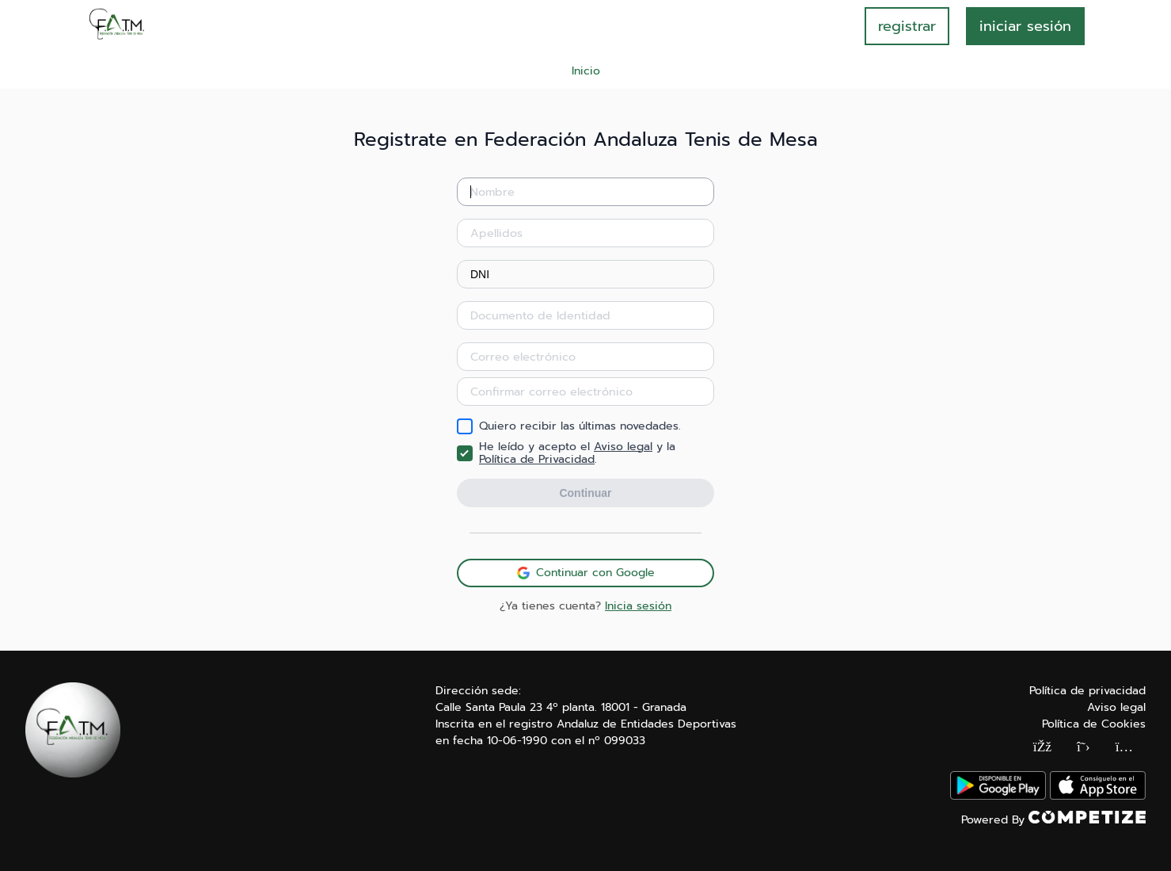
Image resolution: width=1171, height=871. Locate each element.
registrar (907, 26)
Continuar (585, 493)
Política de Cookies (1094, 724)
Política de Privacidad (537, 459)
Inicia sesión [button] (638, 606)
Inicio (586, 71)
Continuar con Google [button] (586, 572)
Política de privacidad (1087, 690)
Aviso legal (623, 446)
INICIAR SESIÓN (1025, 26)
